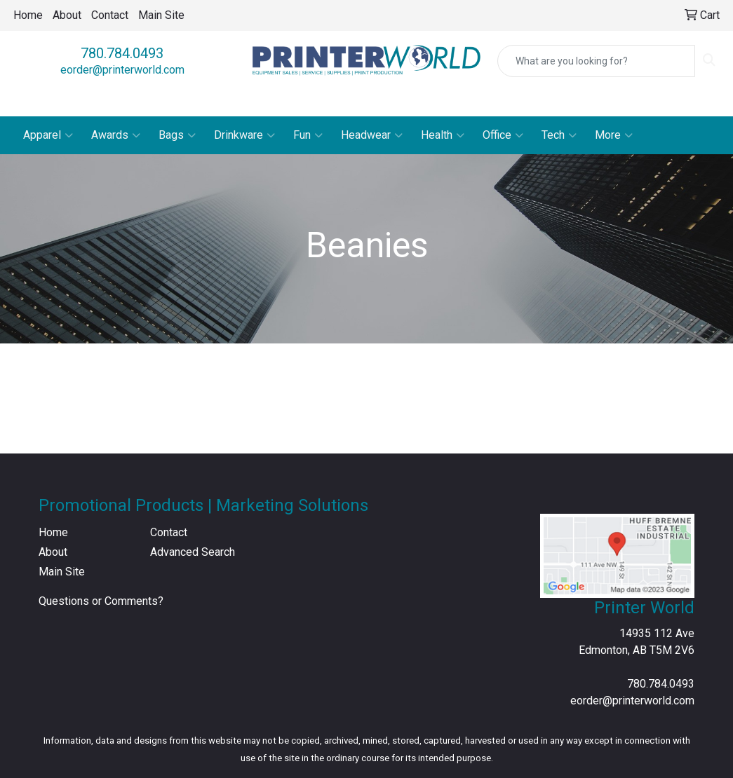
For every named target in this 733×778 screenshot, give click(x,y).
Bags (177, 135)
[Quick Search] (596, 61)
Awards (115, 135)
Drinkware (244, 135)
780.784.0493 (122, 53)
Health (442, 135)
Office (503, 135)
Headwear (372, 135)
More (614, 135)
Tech (559, 135)
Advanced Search (192, 552)
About (67, 15)
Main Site (161, 15)
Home (28, 15)
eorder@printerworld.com (122, 69)
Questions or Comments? (101, 601)
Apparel (48, 135)
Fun (308, 135)
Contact (109, 15)
